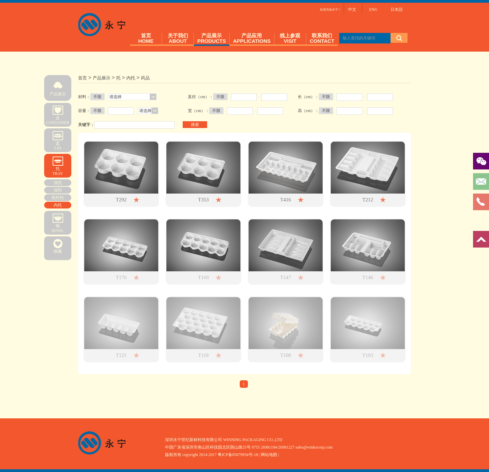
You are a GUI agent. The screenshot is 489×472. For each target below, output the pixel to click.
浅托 (58, 182)
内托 (58, 205)
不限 (97, 96)
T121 (121, 355)
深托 (58, 190)
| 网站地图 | (269, 454)
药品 (145, 77)
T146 (367, 277)
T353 (203, 199)
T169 (203, 277)
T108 (285, 355)
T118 (203, 355)
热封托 (58, 197)
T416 (285, 199)
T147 (285, 277)
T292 (121, 199)
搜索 (195, 124)
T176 (121, 277)
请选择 (115, 96)
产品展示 (57, 85)
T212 (367, 199)
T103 (367, 355)
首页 (82, 77)
